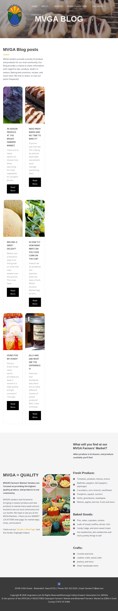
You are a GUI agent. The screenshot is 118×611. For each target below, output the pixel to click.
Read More (12, 189)
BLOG (47, 15)
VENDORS (58, 6)
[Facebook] (59, 584)
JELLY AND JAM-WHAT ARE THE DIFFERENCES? (34, 362)
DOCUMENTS (98, 6)
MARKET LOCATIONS (77, 6)
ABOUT (44, 6)
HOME (34, 6)
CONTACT (36, 15)
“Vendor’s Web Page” (26, 529)
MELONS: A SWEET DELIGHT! (12, 245)
